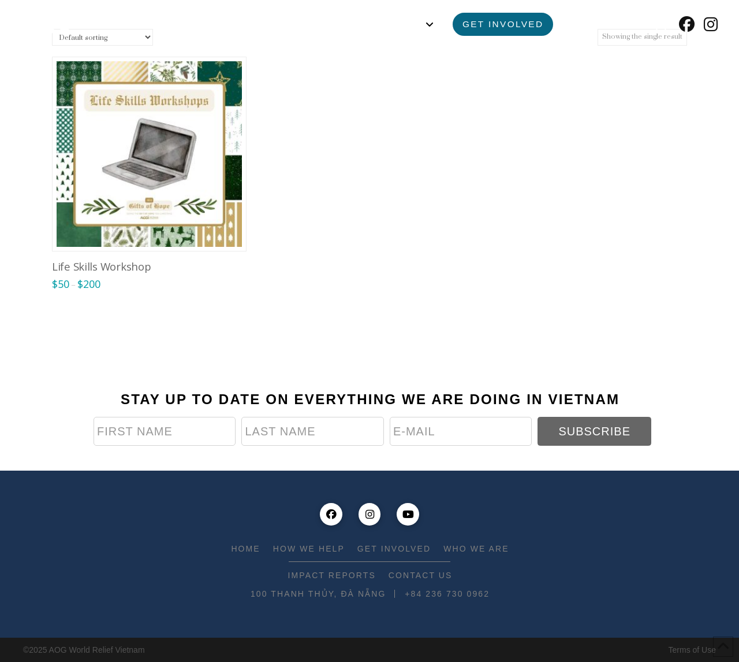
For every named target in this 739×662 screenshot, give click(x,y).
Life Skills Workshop (101, 266)
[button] (661, 24)
